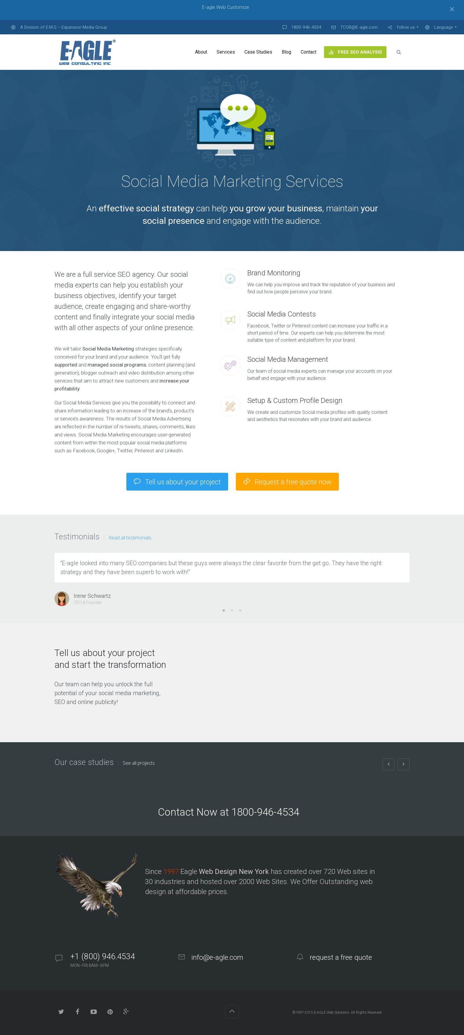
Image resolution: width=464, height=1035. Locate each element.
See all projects (139, 763)
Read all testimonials (130, 537)
